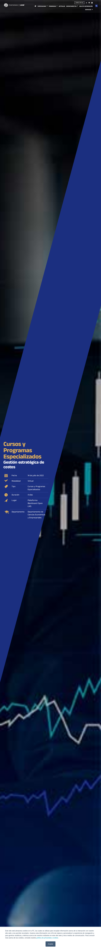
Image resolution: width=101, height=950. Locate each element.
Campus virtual (79, 3)
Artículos (62, 6)
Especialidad (42, 6)
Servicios (88, 10)
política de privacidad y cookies (47, 938)
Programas (52, 6)
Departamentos (71, 6)
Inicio (35, 8)
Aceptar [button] (50, 944)
